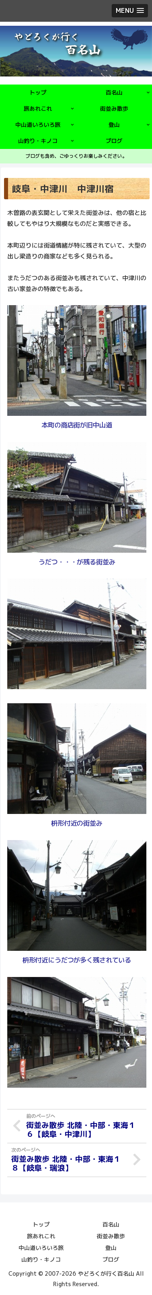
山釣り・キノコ (41, 1259)
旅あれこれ (41, 1236)
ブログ (110, 1259)
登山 (111, 1248)
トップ (41, 1224)
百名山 (110, 1224)
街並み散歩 (111, 1236)
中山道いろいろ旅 (41, 1248)
